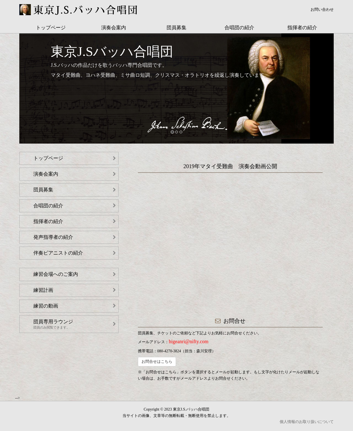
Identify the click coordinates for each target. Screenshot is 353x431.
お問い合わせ (322, 9)
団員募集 (176, 27)
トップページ (51, 27)
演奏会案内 (113, 27)
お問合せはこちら (156, 361)
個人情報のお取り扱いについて (307, 422)
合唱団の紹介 (239, 27)
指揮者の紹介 (302, 27)
